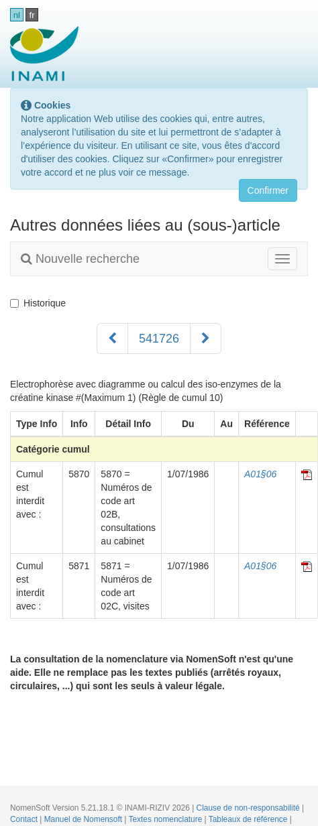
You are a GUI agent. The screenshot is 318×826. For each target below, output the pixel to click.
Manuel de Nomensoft (84, 819)
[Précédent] (112, 338)
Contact (25, 819)
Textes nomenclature (167, 819)
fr (32, 15)
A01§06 (260, 474)
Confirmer (268, 190)
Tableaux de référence (249, 819)
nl (16, 15)
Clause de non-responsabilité (249, 808)
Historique (38, 303)
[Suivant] (205, 338)
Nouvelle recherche (80, 259)
